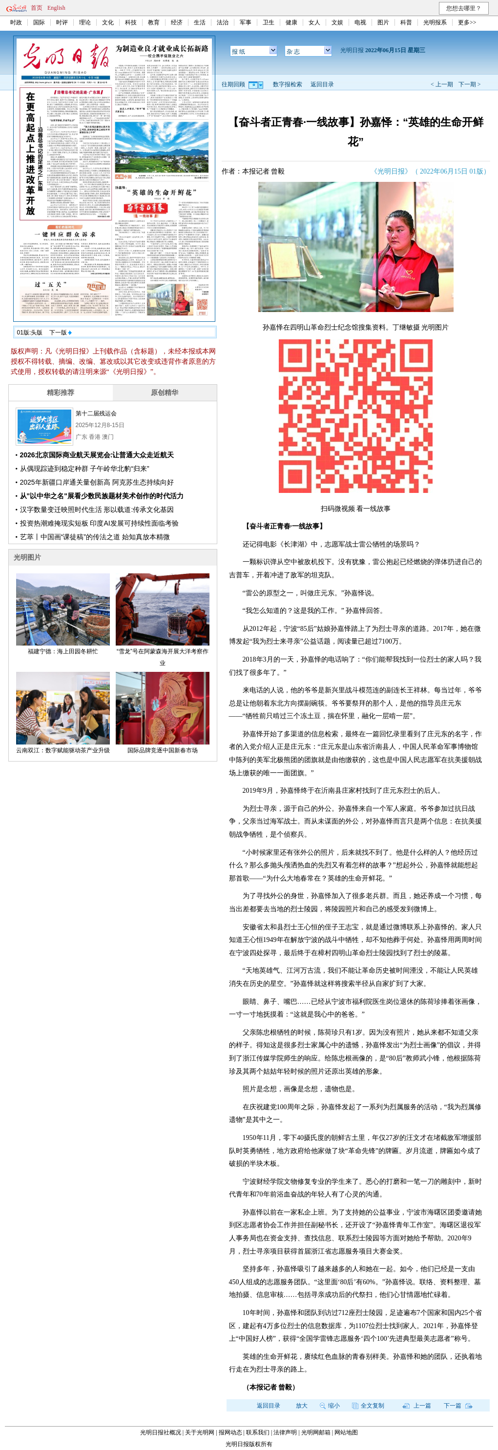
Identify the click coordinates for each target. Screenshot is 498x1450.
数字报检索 (287, 84)
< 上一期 (442, 84)
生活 (200, 22)
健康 (291, 22)
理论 (85, 22)
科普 (406, 22)
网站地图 (346, 1432)
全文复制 (368, 1405)
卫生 (268, 22)
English (56, 7)
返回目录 (322, 84)
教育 (154, 22)
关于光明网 (199, 1432)
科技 (131, 22)
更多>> (467, 22)
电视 (360, 22)
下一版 (60, 332)
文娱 (337, 22)
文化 (108, 22)
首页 (36, 7)
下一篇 (458, 1405)
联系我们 (258, 1432)
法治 (222, 22)
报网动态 (230, 1432)
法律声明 (285, 1432)
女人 (314, 22)
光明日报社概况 (160, 1432)
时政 (16, 22)
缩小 (330, 1405)
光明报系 (435, 22)
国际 (39, 22)
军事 (245, 22)
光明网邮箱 (316, 1432)
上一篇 (416, 1405)
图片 (383, 22)
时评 (62, 22)
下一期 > (469, 84)
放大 (302, 1405)
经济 (177, 22)
